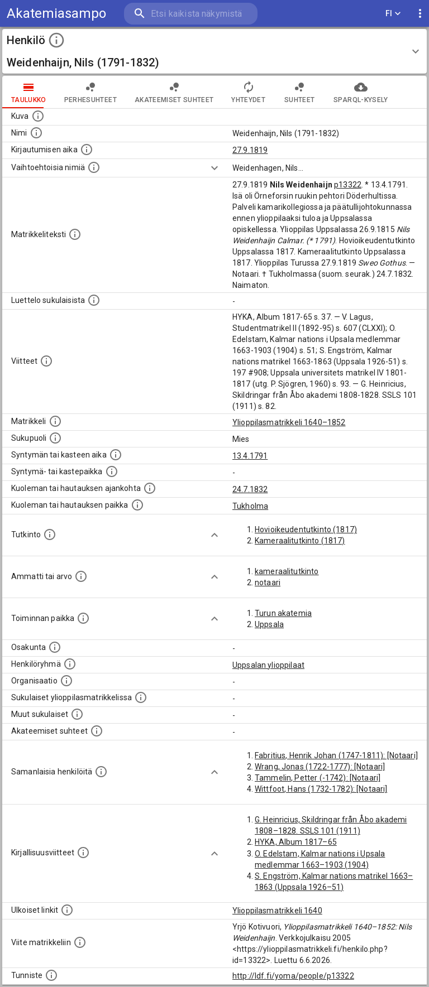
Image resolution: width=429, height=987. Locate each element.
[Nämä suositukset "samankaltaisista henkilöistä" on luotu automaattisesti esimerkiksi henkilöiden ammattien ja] (101, 772)
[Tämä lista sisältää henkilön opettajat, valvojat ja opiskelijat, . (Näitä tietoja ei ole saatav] (97, 731)
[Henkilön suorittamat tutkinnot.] (50, 534)
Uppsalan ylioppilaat (268, 665)
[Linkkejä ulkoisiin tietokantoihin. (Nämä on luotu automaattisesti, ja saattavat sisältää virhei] (67, 910)
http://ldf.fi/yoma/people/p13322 (293, 975)
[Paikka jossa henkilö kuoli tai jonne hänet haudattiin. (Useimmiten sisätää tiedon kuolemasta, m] (137, 505)
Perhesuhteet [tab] (90, 92)
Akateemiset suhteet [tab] (174, 92)
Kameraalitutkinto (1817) (300, 540)
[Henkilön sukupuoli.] (55, 438)
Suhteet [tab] (299, 92)
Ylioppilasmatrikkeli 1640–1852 (289, 422)
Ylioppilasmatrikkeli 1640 (277, 910)
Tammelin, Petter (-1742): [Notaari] (317, 777)
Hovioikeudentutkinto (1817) (306, 529)
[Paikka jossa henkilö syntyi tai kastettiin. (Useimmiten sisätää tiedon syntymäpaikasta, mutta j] (112, 471)
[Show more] (214, 168)
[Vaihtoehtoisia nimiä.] (94, 167)
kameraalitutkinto (287, 571)
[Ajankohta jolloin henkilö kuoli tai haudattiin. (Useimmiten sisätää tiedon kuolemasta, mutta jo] (150, 488)
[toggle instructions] (56, 40)
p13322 (347, 184)
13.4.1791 (250, 455)
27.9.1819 (250, 150)
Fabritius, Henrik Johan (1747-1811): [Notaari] (336, 755)
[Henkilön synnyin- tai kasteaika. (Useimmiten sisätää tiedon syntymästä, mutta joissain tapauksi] (116, 455)
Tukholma (250, 506)
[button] (214, 51)
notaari (267, 582)
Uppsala (269, 624)
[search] (191, 14)
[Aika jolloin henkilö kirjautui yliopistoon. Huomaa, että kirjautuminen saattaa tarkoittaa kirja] (87, 149)
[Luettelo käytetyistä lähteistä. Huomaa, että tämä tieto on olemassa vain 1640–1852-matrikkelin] (46, 361)
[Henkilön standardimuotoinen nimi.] (36, 133)
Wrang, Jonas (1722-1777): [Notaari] (320, 766)
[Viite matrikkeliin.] (80, 942)
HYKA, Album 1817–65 (296, 841)
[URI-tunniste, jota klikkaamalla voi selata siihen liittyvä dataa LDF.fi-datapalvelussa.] (51, 975)
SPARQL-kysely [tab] (361, 92)
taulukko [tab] (28, 92)
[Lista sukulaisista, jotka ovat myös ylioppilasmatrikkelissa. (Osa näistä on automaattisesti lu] (141, 697)
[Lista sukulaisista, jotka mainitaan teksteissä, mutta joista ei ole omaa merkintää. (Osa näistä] (77, 714)
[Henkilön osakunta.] (55, 647)
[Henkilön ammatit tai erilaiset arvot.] (81, 576)
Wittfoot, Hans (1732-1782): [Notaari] (321, 788)
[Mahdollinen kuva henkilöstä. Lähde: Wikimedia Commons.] (38, 116)
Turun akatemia (283, 613)
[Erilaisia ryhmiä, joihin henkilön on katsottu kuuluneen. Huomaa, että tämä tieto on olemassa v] (70, 664)
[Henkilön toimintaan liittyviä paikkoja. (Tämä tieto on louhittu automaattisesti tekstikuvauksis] (83, 618)
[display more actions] (420, 14)
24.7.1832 (250, 489)
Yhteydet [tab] (248, 92)
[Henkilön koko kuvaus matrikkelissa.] (75, 234)
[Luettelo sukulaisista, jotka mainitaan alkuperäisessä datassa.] (94, 300)
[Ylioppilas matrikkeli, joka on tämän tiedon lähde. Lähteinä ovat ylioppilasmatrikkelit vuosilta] (55, 421)
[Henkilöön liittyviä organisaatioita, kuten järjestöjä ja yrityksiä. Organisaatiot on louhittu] (66, 681)
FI (393, 13)
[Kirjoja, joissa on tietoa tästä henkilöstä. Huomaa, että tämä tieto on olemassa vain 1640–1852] (83, 852)
